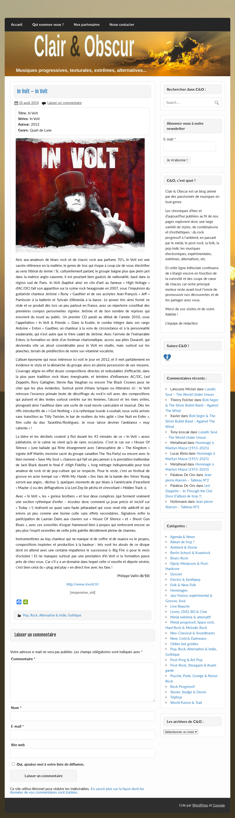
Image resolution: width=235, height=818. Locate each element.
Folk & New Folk (183, 585)
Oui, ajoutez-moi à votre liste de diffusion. (48, 764)
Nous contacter (122, 24)
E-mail (17, 726)
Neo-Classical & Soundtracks (192, 633)
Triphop (176, 697)
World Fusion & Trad (186, 702)
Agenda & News (182, 537)
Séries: (23, 118)
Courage (219, 805)
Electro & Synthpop (185, 579)
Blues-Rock (179, 558)
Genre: (23, 130)
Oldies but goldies (184, 644)
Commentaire (23, 659)
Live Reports (180, 606)
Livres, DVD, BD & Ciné (188, 611)
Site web (18, 745)
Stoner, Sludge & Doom (188, 692)
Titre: (22, 113)
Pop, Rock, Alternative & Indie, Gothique (52, 615)
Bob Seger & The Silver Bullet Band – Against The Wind (191, 405)
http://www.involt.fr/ (82, 584)
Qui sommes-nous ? (48, 24)
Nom (16, 707)
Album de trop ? (182, 542)
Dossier (176, 574)
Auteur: (24, 124)
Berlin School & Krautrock (190, 553)
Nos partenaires (87, 24)
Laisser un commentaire (64, 103)
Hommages (179, 590)
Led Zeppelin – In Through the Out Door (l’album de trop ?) (188, 490)
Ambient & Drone (183, 547)
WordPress (200, 805)
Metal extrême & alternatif (190, 617)
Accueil (16, 24)
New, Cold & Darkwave (188, 638)
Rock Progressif (182, 686)
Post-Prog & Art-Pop (186, 660)
